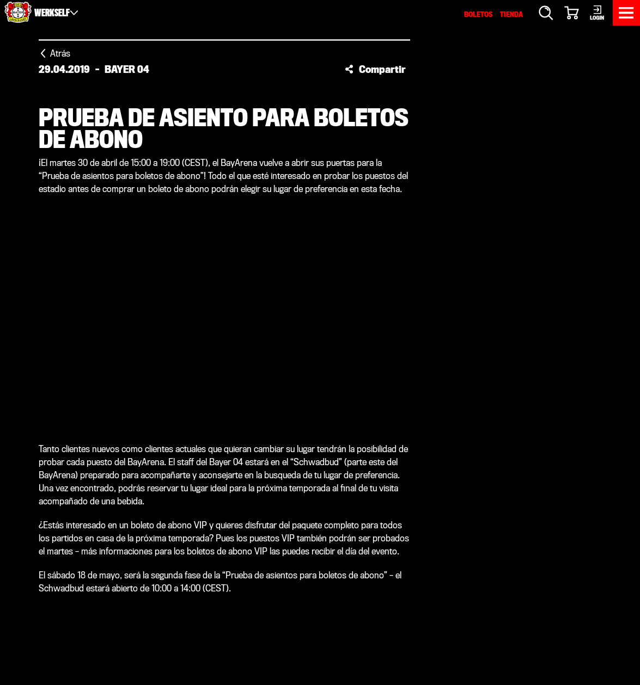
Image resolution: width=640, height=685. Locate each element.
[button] (375, 69)
